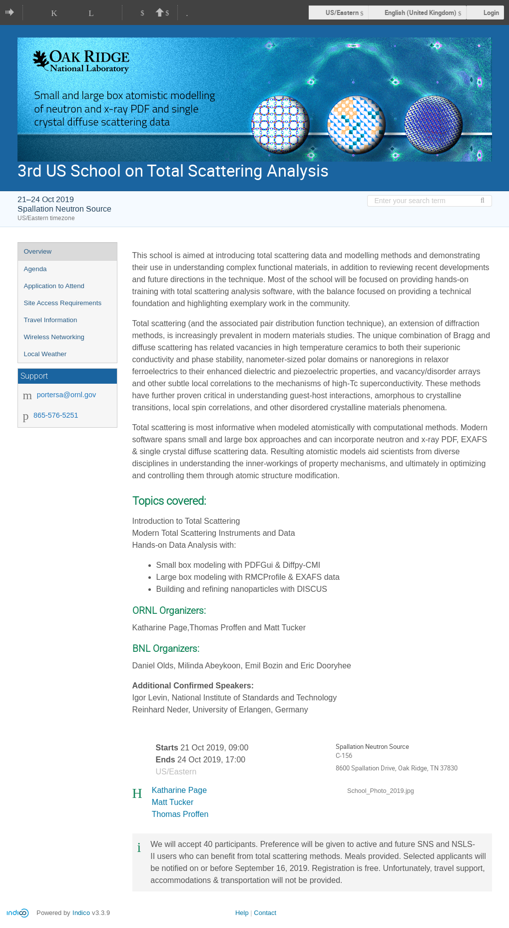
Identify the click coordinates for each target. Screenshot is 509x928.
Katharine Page (179, 790)
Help (242, 912)
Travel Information (50, 320)
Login (491, 12)
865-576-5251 (55, 415)
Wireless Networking (54, 337)
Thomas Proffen (180, 814)
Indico (81, 912)
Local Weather (45, 354)
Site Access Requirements (63, 303)
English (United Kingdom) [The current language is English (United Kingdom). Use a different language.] (421, 12)
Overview (38, 251)
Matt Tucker (173, 802)
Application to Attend (54, 286)
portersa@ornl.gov (66, 395)
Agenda (35, 269)
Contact (265, 912)
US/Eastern (342, 12)
